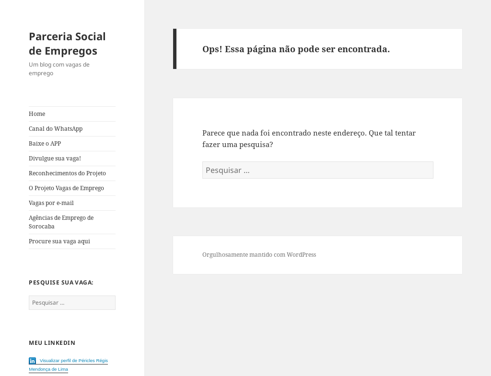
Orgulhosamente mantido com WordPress (259, 255)
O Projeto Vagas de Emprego (66, 188)
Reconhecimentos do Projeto (67, 173)
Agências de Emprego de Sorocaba (61, 222)
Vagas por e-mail (51, 203)
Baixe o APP (45, 143)
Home (37, 114)
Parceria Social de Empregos (67, 43)
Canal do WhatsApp (55, 129)
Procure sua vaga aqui (59, 241)
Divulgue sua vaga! (55, 158)
